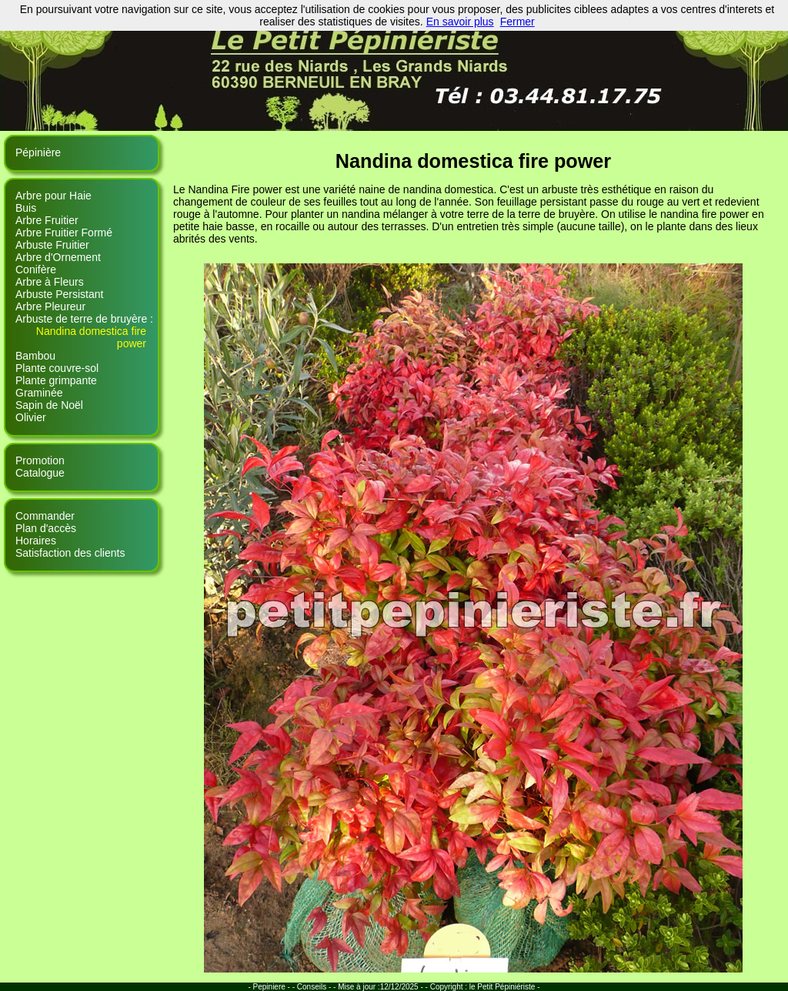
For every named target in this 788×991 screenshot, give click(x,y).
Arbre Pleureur (50, 306)
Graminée (38, 393)
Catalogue (40, 473)
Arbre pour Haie (53, 195)
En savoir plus (460, 21)
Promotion (40, 460)
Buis (25, 208)
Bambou (35, 356)
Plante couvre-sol (56, 368)
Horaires (35, 540)
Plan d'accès (45, 528)
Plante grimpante (56, 380)
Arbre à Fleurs (49, 282)
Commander (45, 516)
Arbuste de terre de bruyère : (84, 319)
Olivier (30, 417)
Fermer (517, 21)
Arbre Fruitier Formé (63, 232)
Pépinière (38, 152)
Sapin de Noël (49, 405)
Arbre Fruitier (46, 220)
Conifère (35, 269)
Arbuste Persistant (59, 294)
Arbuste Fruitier (52, 245)
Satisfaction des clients (70, 553)
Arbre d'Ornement (58, 257)
